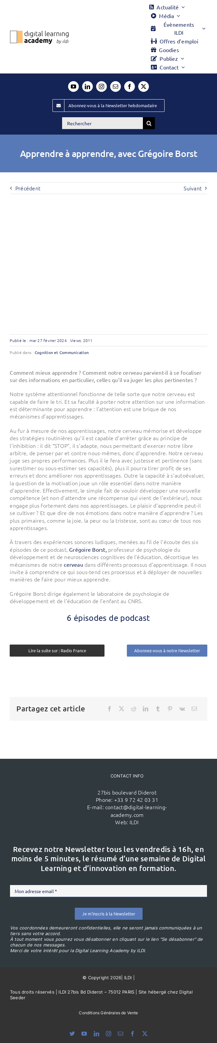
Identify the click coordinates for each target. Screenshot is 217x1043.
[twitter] (143, 86)
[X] (122, 708)
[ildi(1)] (57, 789)
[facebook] (129, 86)
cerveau (73, 564)
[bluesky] (72, 1033)
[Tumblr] (158, 708)
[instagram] (101, 86)
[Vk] (182, 708)
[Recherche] (149, 123)
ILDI (134, 822)
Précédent (27, 188)
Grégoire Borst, (88, 549)
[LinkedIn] (146, 708)
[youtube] (73, 86)
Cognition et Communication (62, 352)
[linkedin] (87, 86)
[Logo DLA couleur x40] (39, 33)
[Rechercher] (102, 123)
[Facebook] (109, 708)
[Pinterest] (170, 708)
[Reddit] (134, 708)
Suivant (193, 188)
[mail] (115, 86)
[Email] (194, 708)
